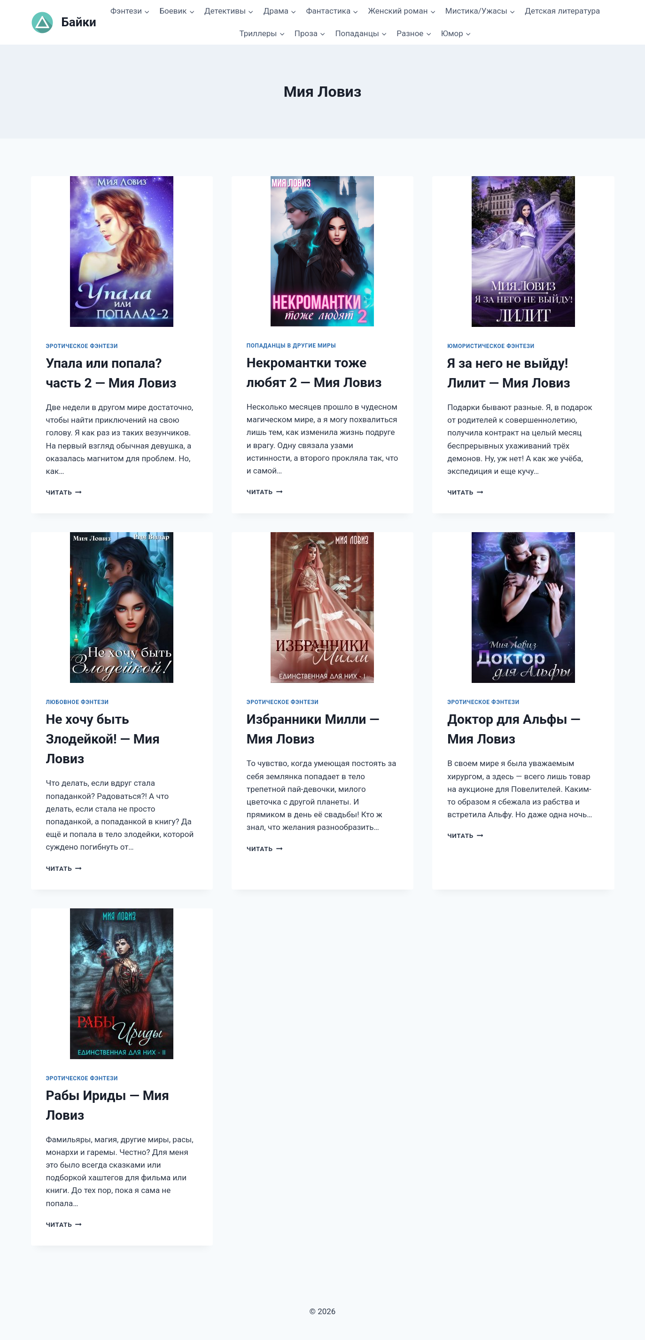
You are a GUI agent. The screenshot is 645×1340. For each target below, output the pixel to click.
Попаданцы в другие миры (291, 345)
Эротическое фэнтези (82, 346)
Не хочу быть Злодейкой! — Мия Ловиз (103, 739)
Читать (64, 492)
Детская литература (562, 10)
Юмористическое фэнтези (491, 346)
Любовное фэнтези (77, 702)
